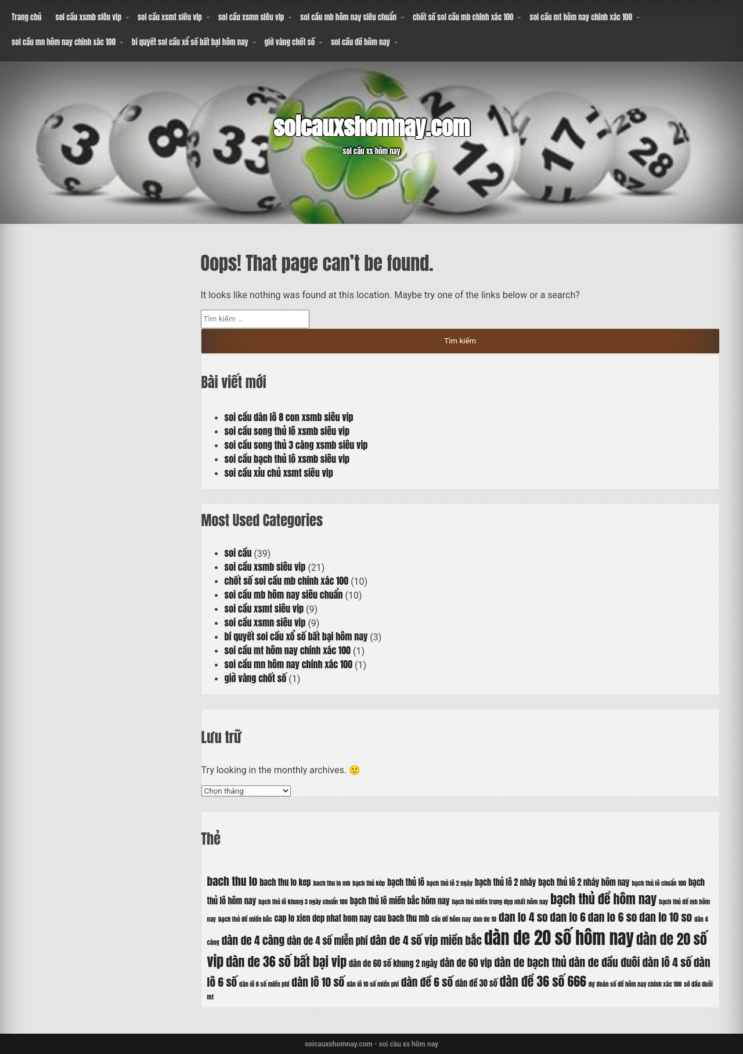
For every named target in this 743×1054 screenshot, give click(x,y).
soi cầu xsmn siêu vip (251, 17)
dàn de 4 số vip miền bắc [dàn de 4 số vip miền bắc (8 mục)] (426, 940)
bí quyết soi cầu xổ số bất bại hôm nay (190, 42)
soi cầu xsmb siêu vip (88, 17)
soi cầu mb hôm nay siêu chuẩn (348, 17)
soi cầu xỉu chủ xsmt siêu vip (279, 473)
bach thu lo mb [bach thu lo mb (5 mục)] (331, 883)
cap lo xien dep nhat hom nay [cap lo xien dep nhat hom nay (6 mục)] (322, 918)
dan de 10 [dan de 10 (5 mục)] (484, 919)
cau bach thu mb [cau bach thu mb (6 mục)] (401, 918)
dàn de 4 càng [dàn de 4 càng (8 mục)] (253, 940)
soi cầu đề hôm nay (360, 42)
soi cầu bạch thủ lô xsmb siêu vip (287, 459)
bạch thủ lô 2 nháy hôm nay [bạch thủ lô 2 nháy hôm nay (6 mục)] (583, 882)
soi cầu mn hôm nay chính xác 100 (64, 42)
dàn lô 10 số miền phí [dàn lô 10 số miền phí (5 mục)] (373, 984)
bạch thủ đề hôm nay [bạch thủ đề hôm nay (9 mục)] (603, 898)
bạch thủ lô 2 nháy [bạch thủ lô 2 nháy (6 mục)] (505, 882)
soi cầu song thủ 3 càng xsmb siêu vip (296, 445)
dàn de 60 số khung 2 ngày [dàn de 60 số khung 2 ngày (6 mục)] (393, 963)
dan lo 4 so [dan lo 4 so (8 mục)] (523, 916)
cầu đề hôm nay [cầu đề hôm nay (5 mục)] (451, 919)
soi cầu (238, 553)
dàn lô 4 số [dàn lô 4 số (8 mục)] (667, 962)
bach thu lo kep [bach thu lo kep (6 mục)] (285, 882)
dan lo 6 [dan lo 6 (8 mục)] (568, 916)
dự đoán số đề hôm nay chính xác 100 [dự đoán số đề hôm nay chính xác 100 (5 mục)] (635, 984)
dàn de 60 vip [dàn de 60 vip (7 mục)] (466, 962)
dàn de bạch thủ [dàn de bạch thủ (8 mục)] (530, 962)
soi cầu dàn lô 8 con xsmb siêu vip (289, 417)
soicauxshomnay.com (371, 127)
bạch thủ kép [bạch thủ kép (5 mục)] (368, 883)
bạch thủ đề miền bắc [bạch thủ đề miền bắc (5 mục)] (245, 919)
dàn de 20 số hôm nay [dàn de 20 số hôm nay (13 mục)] (559, 938)
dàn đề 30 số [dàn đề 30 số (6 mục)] (476, 983)
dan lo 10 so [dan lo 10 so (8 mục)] (665, 916)
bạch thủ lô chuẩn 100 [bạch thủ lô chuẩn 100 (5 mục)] (659, 883)
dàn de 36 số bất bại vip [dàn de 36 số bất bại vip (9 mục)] (286, 961)
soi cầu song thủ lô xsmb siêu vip (287, 431)
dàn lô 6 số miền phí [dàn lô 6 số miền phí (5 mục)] (264, 984)
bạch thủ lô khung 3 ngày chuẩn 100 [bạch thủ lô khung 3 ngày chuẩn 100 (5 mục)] (303, 902)
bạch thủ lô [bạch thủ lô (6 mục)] (405, 882)
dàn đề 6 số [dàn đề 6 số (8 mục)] (427, 981)
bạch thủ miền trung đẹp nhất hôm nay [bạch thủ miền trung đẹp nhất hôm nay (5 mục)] (500, 902)
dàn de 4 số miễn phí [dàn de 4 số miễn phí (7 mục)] (327, 940)
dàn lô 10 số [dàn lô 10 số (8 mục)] (317, 981)
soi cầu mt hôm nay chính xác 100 (580, 17)
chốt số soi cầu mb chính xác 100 (463, 17)
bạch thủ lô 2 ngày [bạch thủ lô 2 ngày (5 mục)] (450, 883)
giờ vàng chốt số (290, 42)
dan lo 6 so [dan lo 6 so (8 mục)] (612, 916)
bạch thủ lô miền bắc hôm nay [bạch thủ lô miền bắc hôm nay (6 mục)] (400, 900)
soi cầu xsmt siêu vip (170, 17)
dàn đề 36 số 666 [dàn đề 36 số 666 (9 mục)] (543, 981)
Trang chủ (26, 17)
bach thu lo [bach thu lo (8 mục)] (232, 880)
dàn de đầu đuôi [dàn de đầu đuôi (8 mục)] (604, 962)
